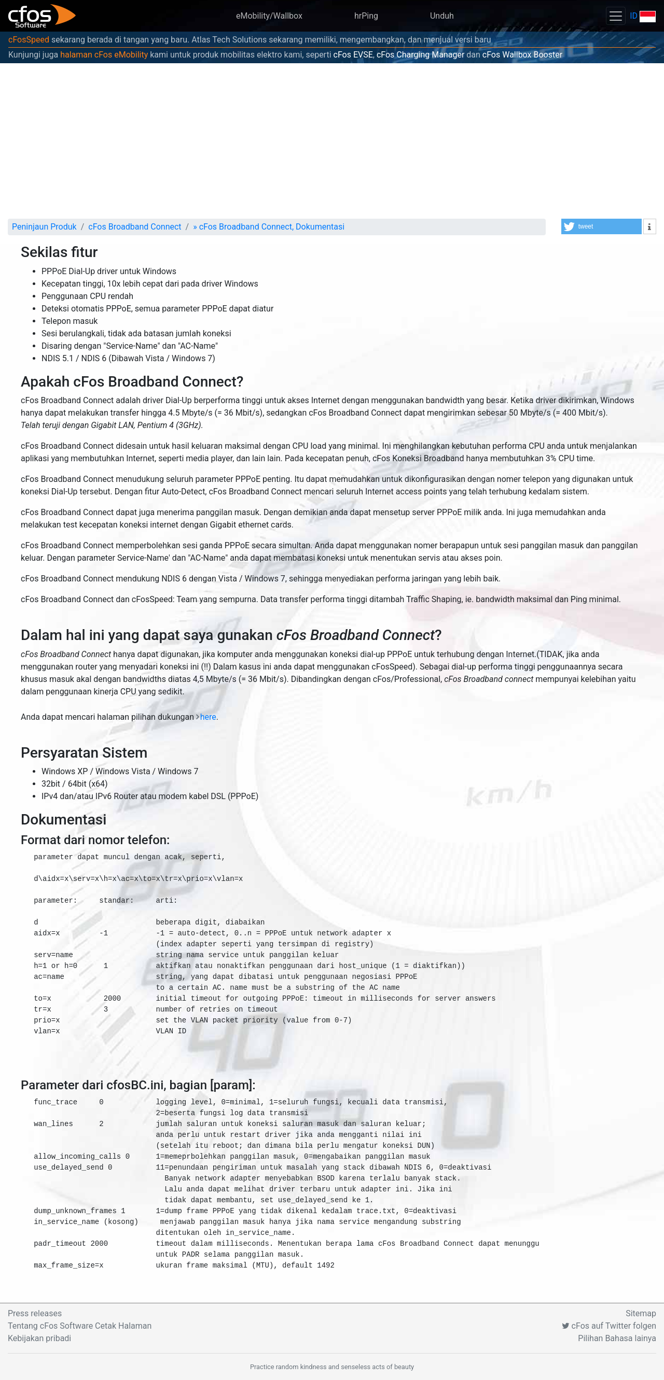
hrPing (366, 16)
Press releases (35, 1313)
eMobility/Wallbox (269, 16)
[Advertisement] (332, 141)
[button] (601, 226)
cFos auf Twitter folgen (609, 1326)
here (208, 717)
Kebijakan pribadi (39, 1338)
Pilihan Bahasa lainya (617, 1338)
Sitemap (641, 1313)
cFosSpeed (28, 40)
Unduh (442, 16)
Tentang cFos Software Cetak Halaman (79, 1326)
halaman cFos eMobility (104, 55)
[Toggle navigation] (616, 16)
